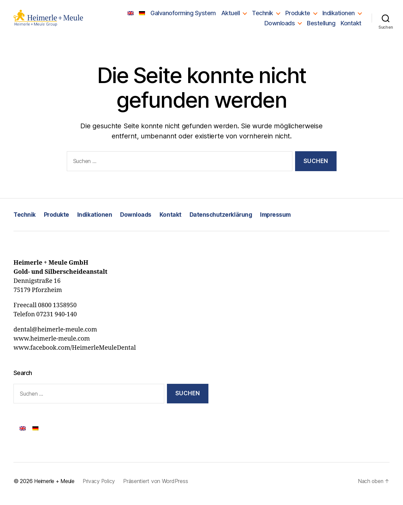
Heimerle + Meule (55, 486)
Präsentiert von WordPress (158, 486)
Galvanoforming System (183, 15)
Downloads (279, 25)
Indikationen (338, 15)
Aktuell (230, 15)
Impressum (280, 219)
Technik (262, 15)
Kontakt (351, 25)
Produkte (297, 15)
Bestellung (321, 25)
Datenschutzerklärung (224, 219)
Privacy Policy (101, 486)
